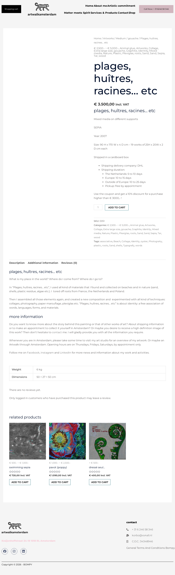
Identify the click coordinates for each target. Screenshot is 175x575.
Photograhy (155, 248)
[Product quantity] (98, 214)
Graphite (131, 57)
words (138, 252)
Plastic (117, 60)
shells (119, 252)
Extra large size (103, 57)
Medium (121, 45)
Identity (143, 57)
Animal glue (127, 55)
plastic (97, 252)
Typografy (128, 252)
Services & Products (108, 12)
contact (57, 339)
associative (106, 248)
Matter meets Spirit (79, 12)
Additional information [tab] (43, 269)
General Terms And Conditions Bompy (150, 555)
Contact (129, 12)
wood (102, 62)
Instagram (47, 359)
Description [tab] (17, 269)
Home (84, 5)
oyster (144, 248)
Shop (131, 19)
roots (138, 60)
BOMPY (27, 572)
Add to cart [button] (21, 489)
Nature (107, 60)
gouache (133, 45)
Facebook (33, 359)
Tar (96, 62)
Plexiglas (128, 60)
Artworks (108, 45)
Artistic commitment (120, 5)
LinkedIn (66, 359)
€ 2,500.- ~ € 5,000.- (106, 55)
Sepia (161, 60)
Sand (145, 60)
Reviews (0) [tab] (69, 269)
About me (97, 5)
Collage (153, 55)
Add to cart (117, 214)
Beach (116, 248)
